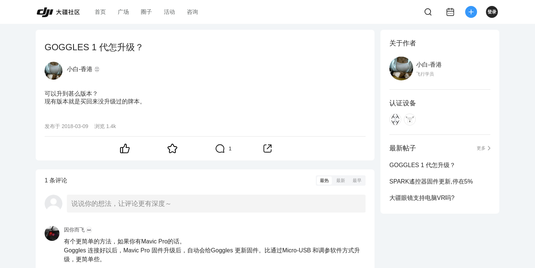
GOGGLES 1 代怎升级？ (422, 165)
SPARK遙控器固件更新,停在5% (431, 181)
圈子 (146, 12)
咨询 (192, 12)
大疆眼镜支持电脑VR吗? (421, 198)
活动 (169, 12)
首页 (100, 12)
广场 (123, 12)
